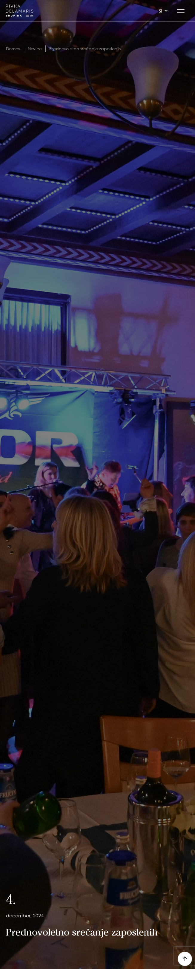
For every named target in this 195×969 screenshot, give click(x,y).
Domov (13, 48)
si (163, 10)
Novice (35, 48)
